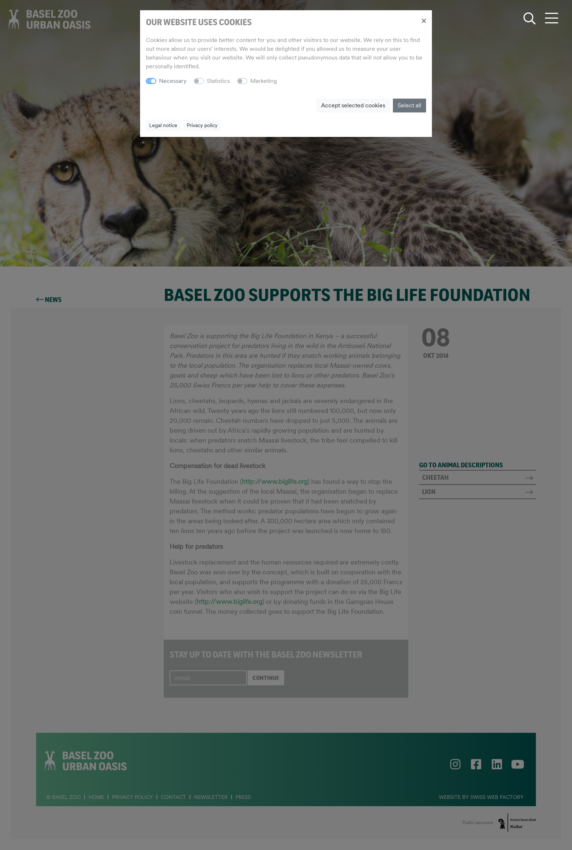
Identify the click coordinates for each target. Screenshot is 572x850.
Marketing (263, 80)
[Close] (424, 20)
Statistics (218, 80)
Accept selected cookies (353, 105)
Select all (409, 105)
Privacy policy (202, 125)
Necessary (172, 80)
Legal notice (163, 125)
